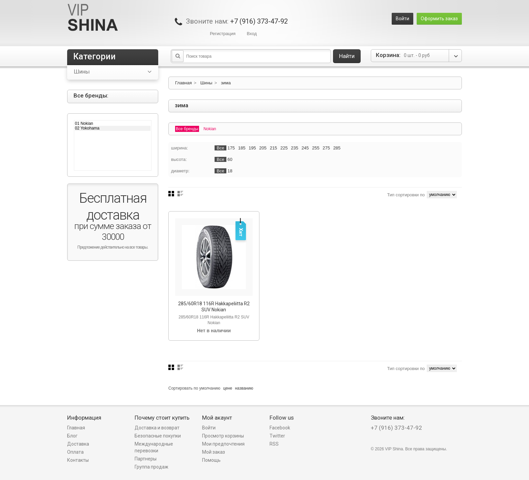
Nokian (209, 128)
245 (305, 147)
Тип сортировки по (406, 194)
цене (227, 388)
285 (337, 147)
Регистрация (222, 33)
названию (244, 388)
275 (326, 147)
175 (231, 147)
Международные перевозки (154, 447)
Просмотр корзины (223, 436)
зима (226, 82)
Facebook (280, 427)
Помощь (211, 460)
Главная (183, 82)
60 (229, 159)
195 (252, 147)
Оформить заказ (439, 18)
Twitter (277, 436)
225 (284, 147)
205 (263, 147)
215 (273, 147)
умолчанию (210, 388)
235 (294, 147)
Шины (206, 82)
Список (180, 193)
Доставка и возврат (157, 427)
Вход (252, 33)
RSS (274, 444)
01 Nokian (112, 123)
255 (315, 147)
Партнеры (146, 458)
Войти (402, 18)
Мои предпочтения (223, 444)
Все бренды (187, 128)
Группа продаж (151, 467)
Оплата (75, 452)
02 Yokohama (112, 128)
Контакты (78, 460)
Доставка (78, 444)
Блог (72, 436)
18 (229, 170)
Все (220, 147)
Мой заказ (213, 452)
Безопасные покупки (158, 436)
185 (242, 147)
